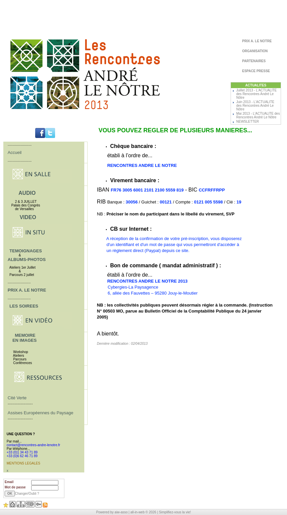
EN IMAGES (24, 340)
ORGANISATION (254, 51)
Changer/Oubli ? (27, 493)
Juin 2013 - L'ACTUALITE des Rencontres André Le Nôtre (255, 105)
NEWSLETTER (247, 121)
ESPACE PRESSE (255, 71)
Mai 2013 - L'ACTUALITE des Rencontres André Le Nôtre (258, 115)
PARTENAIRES (253, 61)
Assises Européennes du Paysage (40, 412)
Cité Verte (17, 397)
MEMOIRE (25, 335)
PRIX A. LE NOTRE (256, 41)
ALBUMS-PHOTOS (27, 259)
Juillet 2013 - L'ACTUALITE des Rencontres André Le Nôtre (256, 93)
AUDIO (27, 193)
